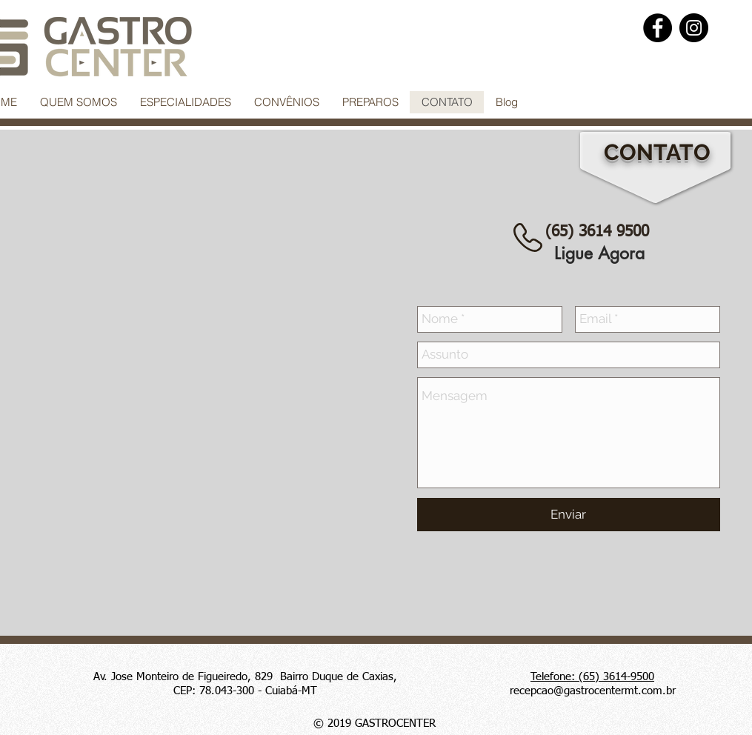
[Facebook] (657, 27)
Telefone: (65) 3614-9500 (592, 676)
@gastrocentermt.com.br (614, 690)
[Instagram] (693, 27)
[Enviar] (568, 514)
